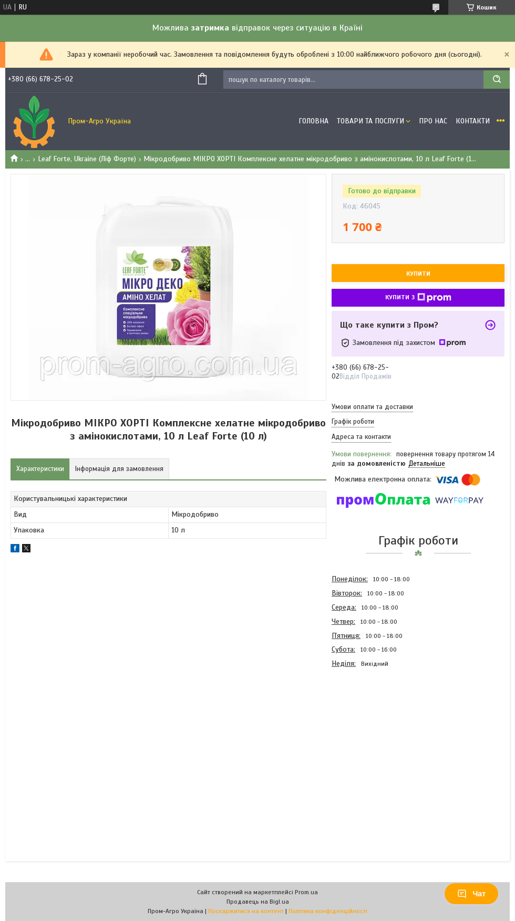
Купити (418, 273)
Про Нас (433, 121)
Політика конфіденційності (328, 911)
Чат (471, 893)
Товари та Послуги (370, 121)
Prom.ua (306, 892)
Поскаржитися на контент (246, 911)
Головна (313, 121)
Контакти (473, 121)
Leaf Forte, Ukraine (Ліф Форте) (87, 158)
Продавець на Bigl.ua (257, 901)
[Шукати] (496, 79)
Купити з (418, 297)
